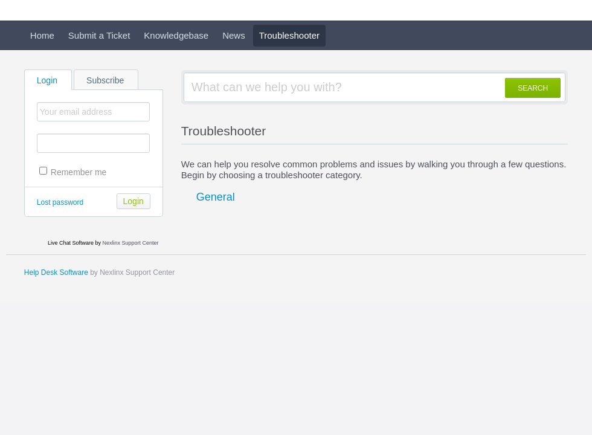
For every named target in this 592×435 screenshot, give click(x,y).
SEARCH (533, 88)
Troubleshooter (289, 35)
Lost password (60, 202)
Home (42, 35)
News (233, 35)
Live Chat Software (71, 243)
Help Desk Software (56, 272)
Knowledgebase (176, 35)
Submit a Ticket (99, 35)
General (215, 197)
